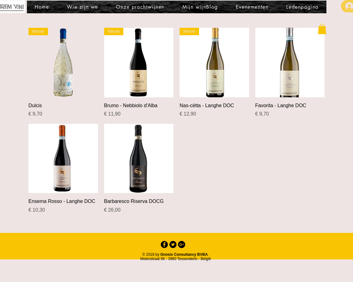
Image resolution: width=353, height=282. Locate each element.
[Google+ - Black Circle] (181, 244)
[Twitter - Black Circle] (172, 244)
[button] (322, 29)
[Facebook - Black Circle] (164, 244)
